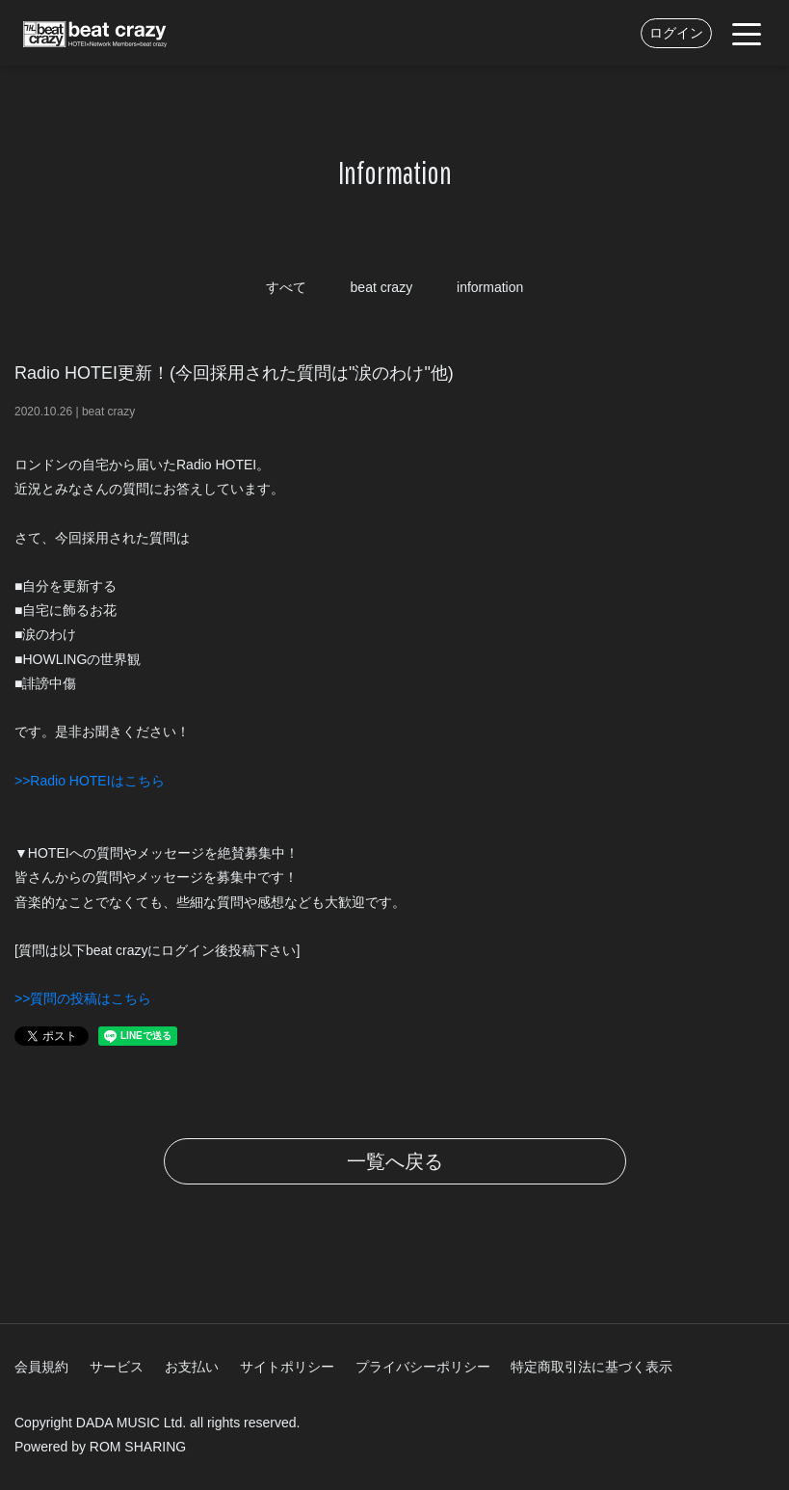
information (490, 287)
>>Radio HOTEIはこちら (89, 780)
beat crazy (382, 287)
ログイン (676, 32)
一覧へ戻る (395, 1161)
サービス (117, 1366)
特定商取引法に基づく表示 (591, 1366)
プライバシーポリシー (422, 1366)
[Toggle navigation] (747, 32)
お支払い (192, 1366)
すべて (286, 287)
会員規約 (41, 1366)
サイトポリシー (287, 1366)
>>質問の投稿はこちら (82, 998)
